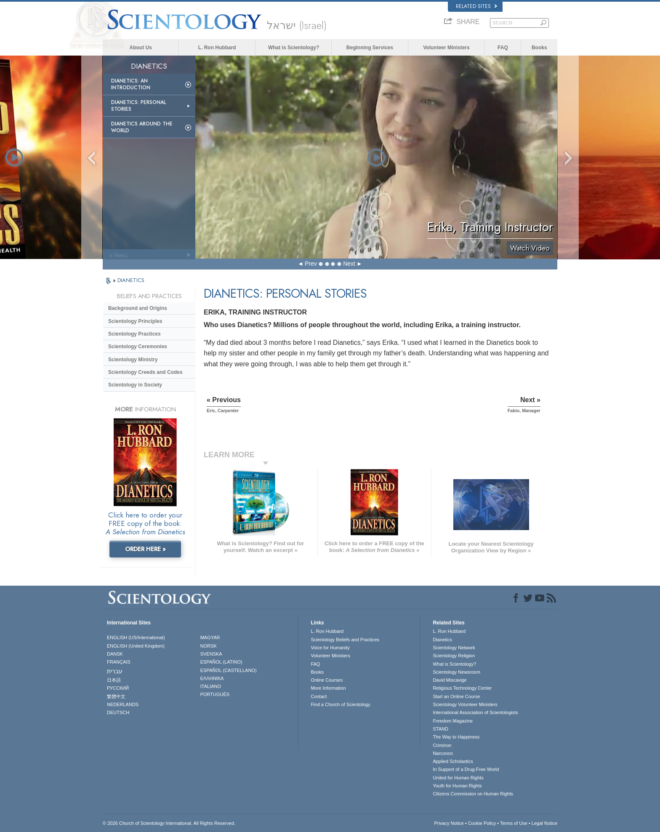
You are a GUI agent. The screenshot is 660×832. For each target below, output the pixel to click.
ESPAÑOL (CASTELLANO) (228, 670)
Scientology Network (454, 647)
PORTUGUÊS (214, 694)
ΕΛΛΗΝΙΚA (212, 678)
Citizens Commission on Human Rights (473, 793)
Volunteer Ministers (446, 48)
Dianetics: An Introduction (130, 84)
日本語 (114, 680)
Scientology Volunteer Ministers (465, 704)
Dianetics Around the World (142, 127)
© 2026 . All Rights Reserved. (169, 823)
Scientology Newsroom (456, 672)
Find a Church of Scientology (340, 704)
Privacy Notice (448, 823)
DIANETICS (130, 280)
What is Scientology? (293, 48)
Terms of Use (513, 823)
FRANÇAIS (118, 661)
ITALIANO (210, 686)
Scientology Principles (135, 321)
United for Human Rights (458, 777)
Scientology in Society (135, 385)
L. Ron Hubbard (217, 48)
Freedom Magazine (453, 720)
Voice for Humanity (330, 647)
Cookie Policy (482, 823)
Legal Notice (544, 823)
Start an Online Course (456, 696)
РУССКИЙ (118, 688)
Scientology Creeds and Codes (145, 372)
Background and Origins (137, 308)
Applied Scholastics (453, 761)
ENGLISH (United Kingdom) (136, 645)
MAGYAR (210, 637)
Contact (319, 696)
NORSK (208, 645)
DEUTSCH (118, 712)
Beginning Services (369, 48)
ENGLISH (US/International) (136, 637)
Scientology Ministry (132, 360)
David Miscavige (449, 680)
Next (349, 263)
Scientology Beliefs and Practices (345, 639)
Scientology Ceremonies (137, 346)
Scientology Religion (454, 655)
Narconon (443, 753)
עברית (114, 671)
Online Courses (327, 680)
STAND (440, 728)
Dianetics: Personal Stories (138, 106)
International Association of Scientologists (475, 712)
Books (539, 48)
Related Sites (476, 6)
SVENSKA (211, 653)
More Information (328, 688)
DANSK (115, 653)
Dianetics (442, 639)
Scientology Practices (134, 334)
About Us (141, 48)
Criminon (442, 745)
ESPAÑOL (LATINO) (221, 661)
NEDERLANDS (122, 704)
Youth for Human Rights (457, 785)
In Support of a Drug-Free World (466, 769)
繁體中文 (116, 696)
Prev (311, 263)
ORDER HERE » (145, 549)
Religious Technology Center (462, 688)
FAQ (503, 48)
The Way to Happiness (456, 736)
